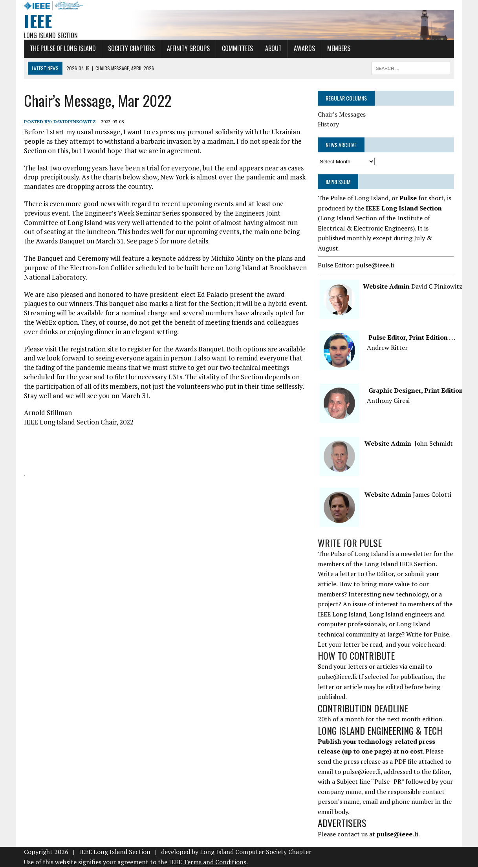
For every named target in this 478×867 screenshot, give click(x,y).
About (273, 48)
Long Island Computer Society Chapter (255, 851)
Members (338, 48)
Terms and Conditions (214, 862)
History (328, 124)
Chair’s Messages (342, 114)
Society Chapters (131, 48)
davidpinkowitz (74, 121)
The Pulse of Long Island (63, 48)
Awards (304, 48)
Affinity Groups (188, 48)
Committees (237, 48)
